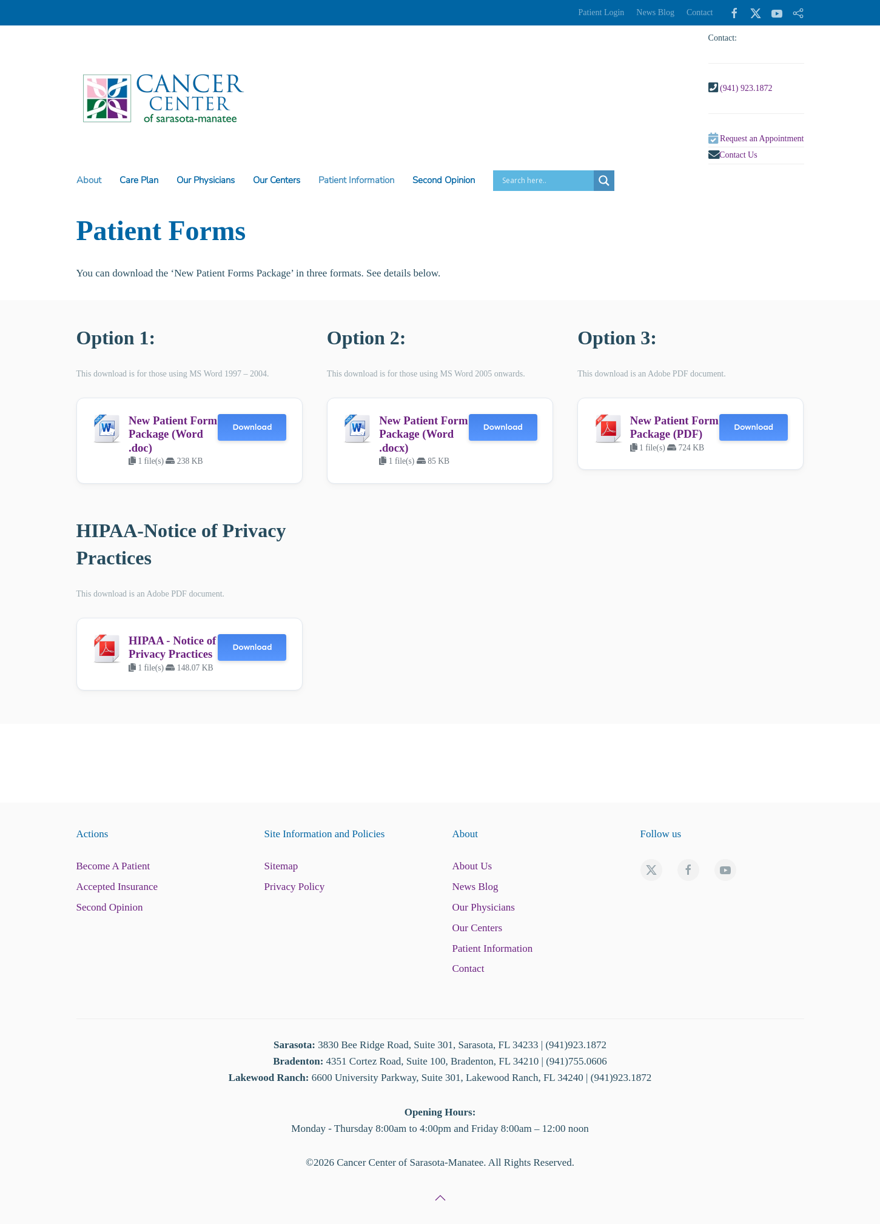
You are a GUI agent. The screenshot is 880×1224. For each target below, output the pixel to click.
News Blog (655, 12)
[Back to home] (162, 98)
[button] (440, 1198)
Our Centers (477, 928)
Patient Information (492, 948)
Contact (700, 12)
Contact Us (738, 154)
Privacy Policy (294, 886)
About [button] (88, 180)
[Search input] (546, 180)
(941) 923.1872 (746, 88)
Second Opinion (443, 180)
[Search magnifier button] (604, 180)
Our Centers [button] (276, 180)
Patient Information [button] (356, 180)
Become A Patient (113, 866)
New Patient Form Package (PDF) (674, 427)
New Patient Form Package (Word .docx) (423, 434)
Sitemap (281, 866)
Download (252, 427)
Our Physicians (483, 907)
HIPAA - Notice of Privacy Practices (172, 647)
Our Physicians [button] (205, 180)
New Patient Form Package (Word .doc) (173, 434)
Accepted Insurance (117, 886)
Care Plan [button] (138, 180)
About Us (472, 866)
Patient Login (602, 12)
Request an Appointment (762, 138)
